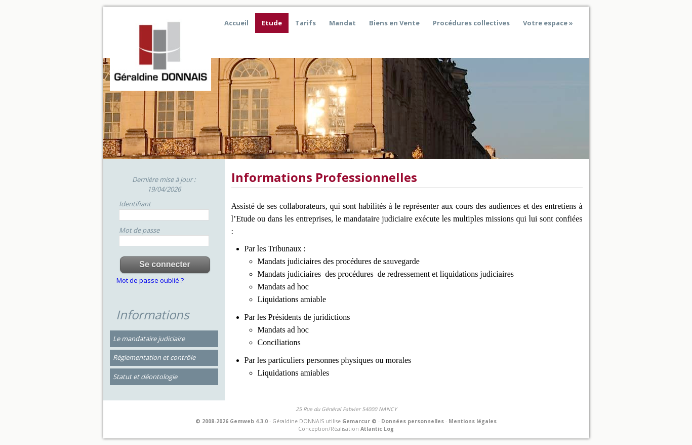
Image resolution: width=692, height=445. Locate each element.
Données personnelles (412, 421)
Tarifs (305, 22)
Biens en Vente (394, 22)
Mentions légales (473, 421)
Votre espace (545, 22)
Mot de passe (139, 230)
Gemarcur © (359, 421)
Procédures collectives (471, 22)
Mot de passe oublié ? (150, 280)
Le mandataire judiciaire (149, 338)
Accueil (236, 22)
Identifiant (135, 203)
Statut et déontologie (145, 376)
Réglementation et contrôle (154, 357)
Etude (272, 22)
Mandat (342, 22)
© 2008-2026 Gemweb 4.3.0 (231, 421)
